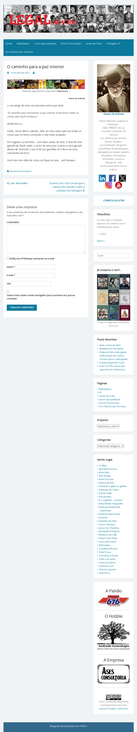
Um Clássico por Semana (19, 51)
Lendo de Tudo (94, 43)
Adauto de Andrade (113, 113)
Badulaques (23, 43)
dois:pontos (105, 496)
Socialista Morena (108, 548)
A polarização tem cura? (112, 362)
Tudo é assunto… (108, 559)
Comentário (13, 222)
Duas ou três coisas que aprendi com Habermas (112, 367)
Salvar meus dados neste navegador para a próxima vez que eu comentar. (41, 297)
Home (9, 43)
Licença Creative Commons (113, 708)
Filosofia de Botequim (21, 171)
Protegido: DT (113, 43)
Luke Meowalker (17, 183)
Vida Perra (104, 572)
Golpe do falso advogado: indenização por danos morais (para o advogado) (113, 356)
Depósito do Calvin (109, 489)
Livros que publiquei (45, 43)
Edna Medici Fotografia (111, 503)
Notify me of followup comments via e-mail (32, 258)
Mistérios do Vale (108, 534)
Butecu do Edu (106, 482)
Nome (11, 266)
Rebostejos (105, 545)
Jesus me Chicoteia (109, 527)
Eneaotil (103, 517)
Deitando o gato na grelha (113, 486)
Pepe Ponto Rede (108, 538)
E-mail (11, 275)
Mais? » (101, 240)
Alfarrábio (104, 472)
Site (9, 283)
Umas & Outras (107, 562)
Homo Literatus (107, 524)
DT (100, 392)
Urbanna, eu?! (106, 566)
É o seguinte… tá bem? (111, 500)
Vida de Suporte (107, 569)
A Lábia (103, 465)
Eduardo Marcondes (109, 514)
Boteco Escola (106, 479)
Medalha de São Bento (111, 348)
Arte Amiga (105, 475)
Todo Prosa (105, 552)
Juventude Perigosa (109, 531)
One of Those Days (71, 43)
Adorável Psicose (108, 468)
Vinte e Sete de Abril (110, 345)
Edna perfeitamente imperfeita (109, 508)
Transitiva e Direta (108, 555)
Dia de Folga (105, 493)
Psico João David (107, 541)
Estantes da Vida (108, 520)
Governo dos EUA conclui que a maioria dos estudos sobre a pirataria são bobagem (67, 187)
